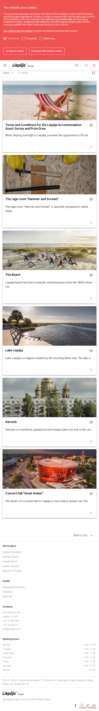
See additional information (18, 31)
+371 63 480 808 (11, 621)
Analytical (31, 38)
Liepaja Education (12, 552)
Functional (13, 38)
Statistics (8, 591)
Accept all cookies (15, 51)
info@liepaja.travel (11, 629)
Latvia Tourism (11, 566)
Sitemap (7, 596)
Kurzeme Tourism (12, 570)
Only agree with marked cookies (46, 51)
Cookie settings (88, 707)
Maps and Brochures (14, 587)
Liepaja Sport (10, 561)
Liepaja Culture (11, 556)
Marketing (49, 38)
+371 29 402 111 (11, 625)
